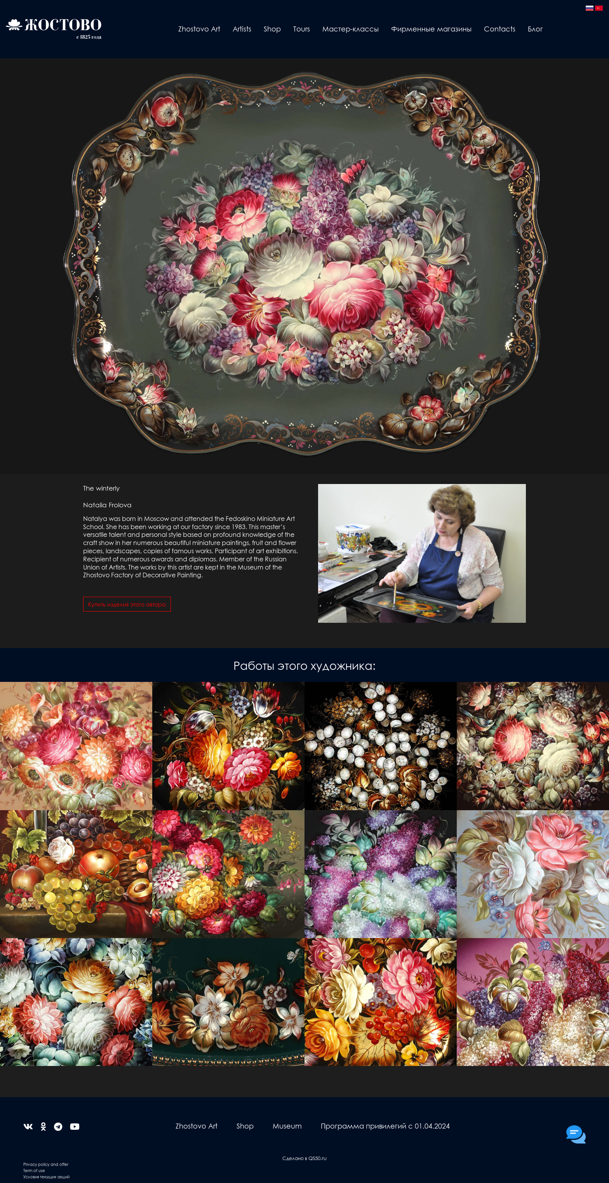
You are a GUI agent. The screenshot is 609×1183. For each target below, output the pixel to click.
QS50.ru (317, 1158)
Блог (535, 28)
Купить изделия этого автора (127, 604)
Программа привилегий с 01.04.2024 (385, 1125)
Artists (242, 28)
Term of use (34, 1170)
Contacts (499, 28)
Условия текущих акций (46, 1176)
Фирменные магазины (431, 28)
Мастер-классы (350, 28)
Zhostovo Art (199, 28)
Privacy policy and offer (45, 1164)
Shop (272, 28)
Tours (301, 28)
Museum (287, 1125)
